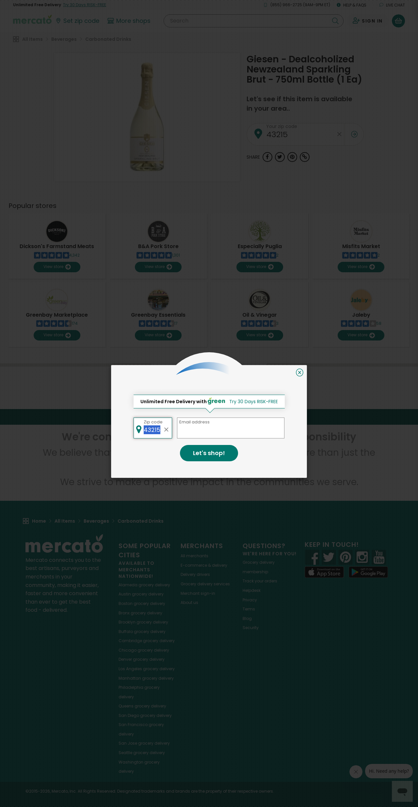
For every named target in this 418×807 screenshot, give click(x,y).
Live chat (392, 5)
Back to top (209, 416)
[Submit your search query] (335, 20)
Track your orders (260, 581)
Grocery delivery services (205, 584)
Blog (247, 618)
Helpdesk (252, 590)
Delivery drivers (195, 574)
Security (251, 627)
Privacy (250, 600)
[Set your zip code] (77, 21)
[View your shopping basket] (398, 20)
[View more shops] (130, 21)
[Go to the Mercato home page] (32, 19)
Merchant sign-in (198, 593)
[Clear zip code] (339, 134)
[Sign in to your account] (368, 20)
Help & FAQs (351, 5)
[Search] (254, 20)
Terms (249, 609)
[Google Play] (368, 572)
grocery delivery (144, 585)
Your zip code (281, 126)
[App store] (324, 572)
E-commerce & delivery (204, 565)
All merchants (194, 556)
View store (57, 267)
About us (189, 602)
